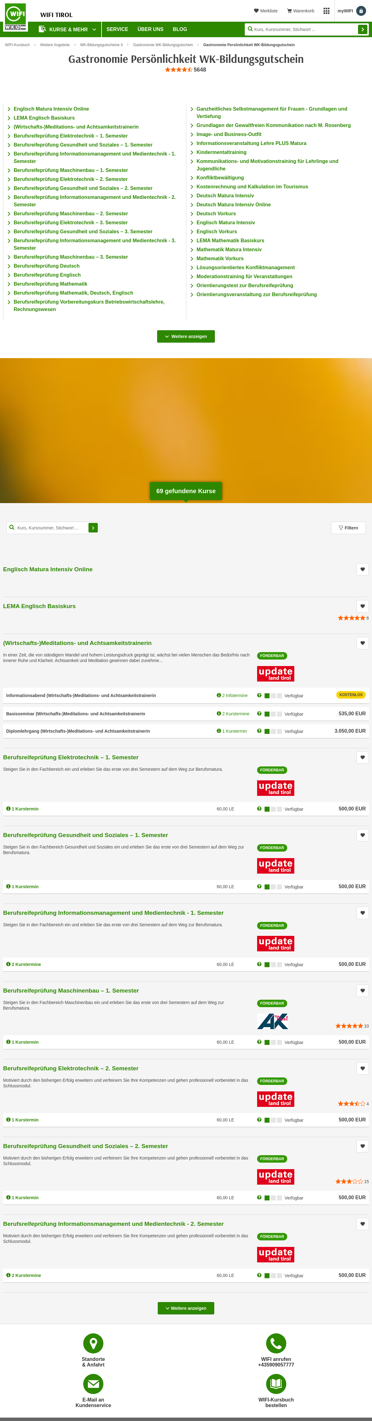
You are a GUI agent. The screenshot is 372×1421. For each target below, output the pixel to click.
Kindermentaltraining (222, 152)
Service (117, 29)
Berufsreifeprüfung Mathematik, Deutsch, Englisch (73, 293)
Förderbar (272, 656)
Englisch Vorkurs (217, 231)
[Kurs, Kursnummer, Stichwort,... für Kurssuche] (52, 528)
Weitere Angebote (55, 45)
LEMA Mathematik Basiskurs (230, 240)
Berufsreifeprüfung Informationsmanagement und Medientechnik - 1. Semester (113, 913)
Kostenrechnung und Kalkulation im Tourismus (252, 186)
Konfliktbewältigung (220, 177)
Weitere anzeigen (186, 334)
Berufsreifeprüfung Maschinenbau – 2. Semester (71, 213)
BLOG (180, 29)
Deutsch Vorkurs (216, 213)
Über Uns (151, 29)
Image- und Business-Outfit (229, 134)
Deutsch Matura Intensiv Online (234, 204)
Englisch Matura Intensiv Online (51, 109)
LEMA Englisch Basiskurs (44, 118)
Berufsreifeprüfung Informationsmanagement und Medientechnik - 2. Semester (113, 1224)
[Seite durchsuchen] (307, 29)
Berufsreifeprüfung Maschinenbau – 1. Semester (71, 170)
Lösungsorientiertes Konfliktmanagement (246, 267)
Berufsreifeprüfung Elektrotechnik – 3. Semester (71, 222)
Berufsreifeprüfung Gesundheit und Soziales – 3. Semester (83, 231)
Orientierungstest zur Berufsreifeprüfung (245, 285)
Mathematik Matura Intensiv (229, 249)
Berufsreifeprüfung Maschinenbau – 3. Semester (71, 257)
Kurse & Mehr (64, 29)
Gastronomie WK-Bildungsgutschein (163, 45)
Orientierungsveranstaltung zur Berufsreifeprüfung (257, 294)
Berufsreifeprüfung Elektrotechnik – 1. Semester (71, 135)
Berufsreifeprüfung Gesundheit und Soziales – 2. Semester (83, 188)
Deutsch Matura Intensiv (225, 195)
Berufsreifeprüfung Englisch (47, 275)
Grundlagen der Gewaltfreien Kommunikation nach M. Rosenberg (274, 125)
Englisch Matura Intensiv (226, 222)
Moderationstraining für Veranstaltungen (244, 276)
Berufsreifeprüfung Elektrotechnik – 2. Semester (71, 179)
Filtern (348, 527)
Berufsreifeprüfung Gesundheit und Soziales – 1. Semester (83, 144)
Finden (362, 29)
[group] (186, 70)
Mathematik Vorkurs (220, 258)
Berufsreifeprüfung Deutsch (46, 266)
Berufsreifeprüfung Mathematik (50, 284)
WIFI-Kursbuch (17, 45)
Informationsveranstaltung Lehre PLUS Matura (251, 143)
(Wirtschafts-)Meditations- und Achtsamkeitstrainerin (76, 126)
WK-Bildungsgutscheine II (101, 45)
